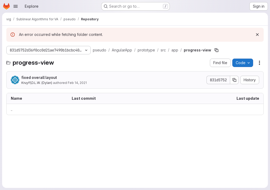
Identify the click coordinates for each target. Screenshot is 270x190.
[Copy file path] (216, 50)
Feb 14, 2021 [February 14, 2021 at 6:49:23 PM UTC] (77, 83)
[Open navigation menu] (15, 6)
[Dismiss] (257, 34)
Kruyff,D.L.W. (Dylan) (36, 83)
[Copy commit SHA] (234, 80)
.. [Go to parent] (11, 109)
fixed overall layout (39, 77)
